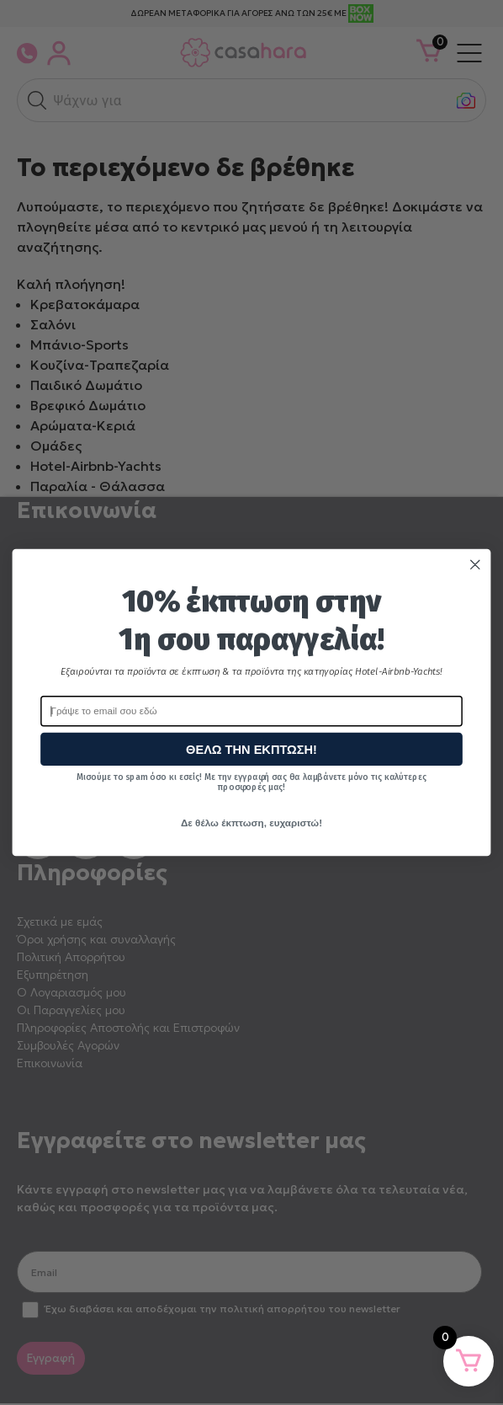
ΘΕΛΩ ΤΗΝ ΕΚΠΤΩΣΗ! (251, 749)
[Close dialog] (475, 565)
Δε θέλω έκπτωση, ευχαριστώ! (251, 823)
